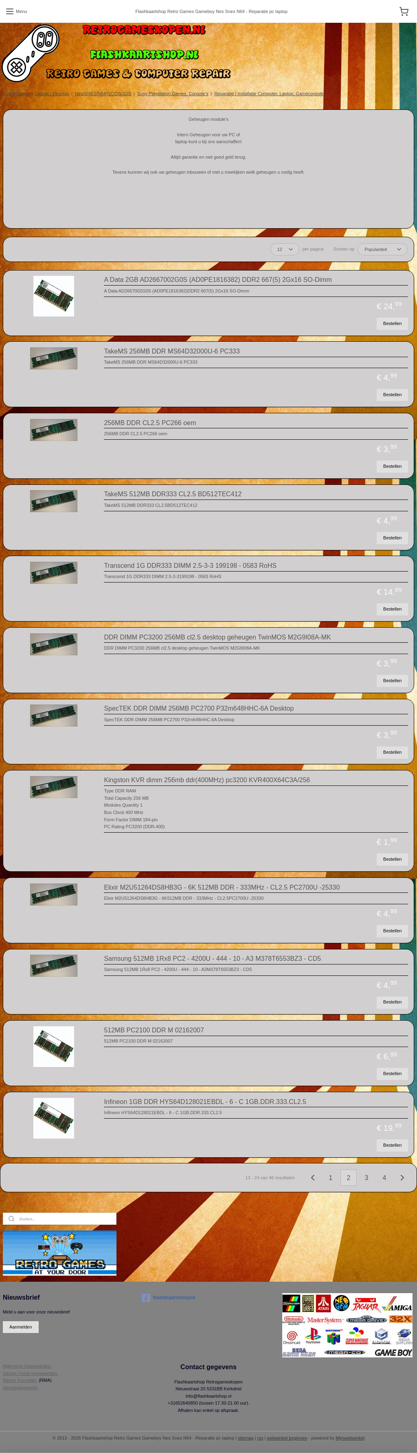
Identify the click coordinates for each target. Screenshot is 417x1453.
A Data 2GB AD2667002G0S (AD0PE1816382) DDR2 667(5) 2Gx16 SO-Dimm (217, 279)
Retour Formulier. (20, 1380)
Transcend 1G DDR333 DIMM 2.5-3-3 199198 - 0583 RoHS (190, 565)
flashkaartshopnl (168, 1298)
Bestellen (392, 323)
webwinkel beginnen (287, 1438)
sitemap (246, 1438)
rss (260, 1438)
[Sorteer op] (382, 249)
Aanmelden (20, 1326)
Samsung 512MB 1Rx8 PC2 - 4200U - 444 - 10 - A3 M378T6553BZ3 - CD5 (212, 958)
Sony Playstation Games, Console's (172, 93)
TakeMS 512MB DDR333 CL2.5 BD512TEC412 (172, 494)
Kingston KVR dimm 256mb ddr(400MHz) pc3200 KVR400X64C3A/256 (207, 780)
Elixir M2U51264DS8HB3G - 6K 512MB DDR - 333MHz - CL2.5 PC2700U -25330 (222, 887)
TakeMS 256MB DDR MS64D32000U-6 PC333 (171, 351)
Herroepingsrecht (20, 1387)
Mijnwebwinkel (350, 1438)
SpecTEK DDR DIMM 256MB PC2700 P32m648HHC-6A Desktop (199, 708)
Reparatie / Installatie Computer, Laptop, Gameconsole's (270, 93)
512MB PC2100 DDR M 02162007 (154, 1030)
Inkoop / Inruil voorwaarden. (30, 1373)
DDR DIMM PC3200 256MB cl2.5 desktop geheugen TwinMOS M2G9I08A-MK (217, 637)
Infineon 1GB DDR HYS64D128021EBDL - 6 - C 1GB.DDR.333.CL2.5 (205, 1101)
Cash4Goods (16, 93)
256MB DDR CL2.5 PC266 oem (150, 422)
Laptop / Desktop (52, 93)
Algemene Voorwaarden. (27, 1366)
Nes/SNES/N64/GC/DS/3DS (103, 93)
